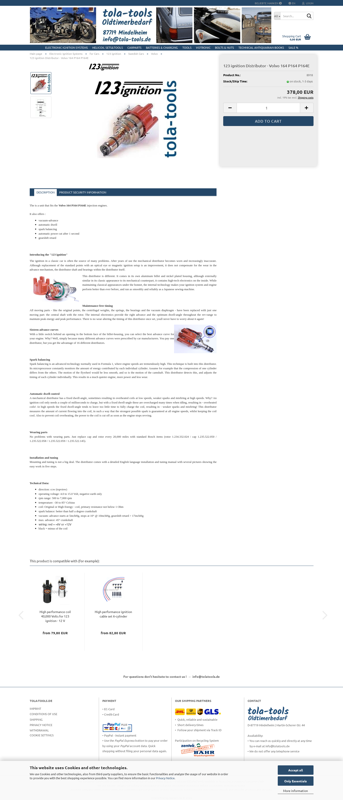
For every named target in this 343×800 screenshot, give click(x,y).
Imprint (35, 708)
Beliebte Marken (268, 3)
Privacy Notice (165, 778)
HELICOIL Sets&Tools (107, 47)
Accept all (295, 770)
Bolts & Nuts (224, 47)
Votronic (203, 47)
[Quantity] (268, 108)
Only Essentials (295, 781)
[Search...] (277, 16)
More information (295, 791)
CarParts (134, 47)
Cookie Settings (42, 735)
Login (308, 3)
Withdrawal (39, 730)
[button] (230, 108)
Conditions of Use (43, 714)
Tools (186, 47)
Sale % (293, 47)
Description (45, 192)
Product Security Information (82, 192)
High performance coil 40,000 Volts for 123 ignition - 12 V (55, 616)
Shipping (36, 719)
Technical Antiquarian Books (261, 47)
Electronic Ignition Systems (66, 47)
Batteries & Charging (162, 47)
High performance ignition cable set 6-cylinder (113, 614)
